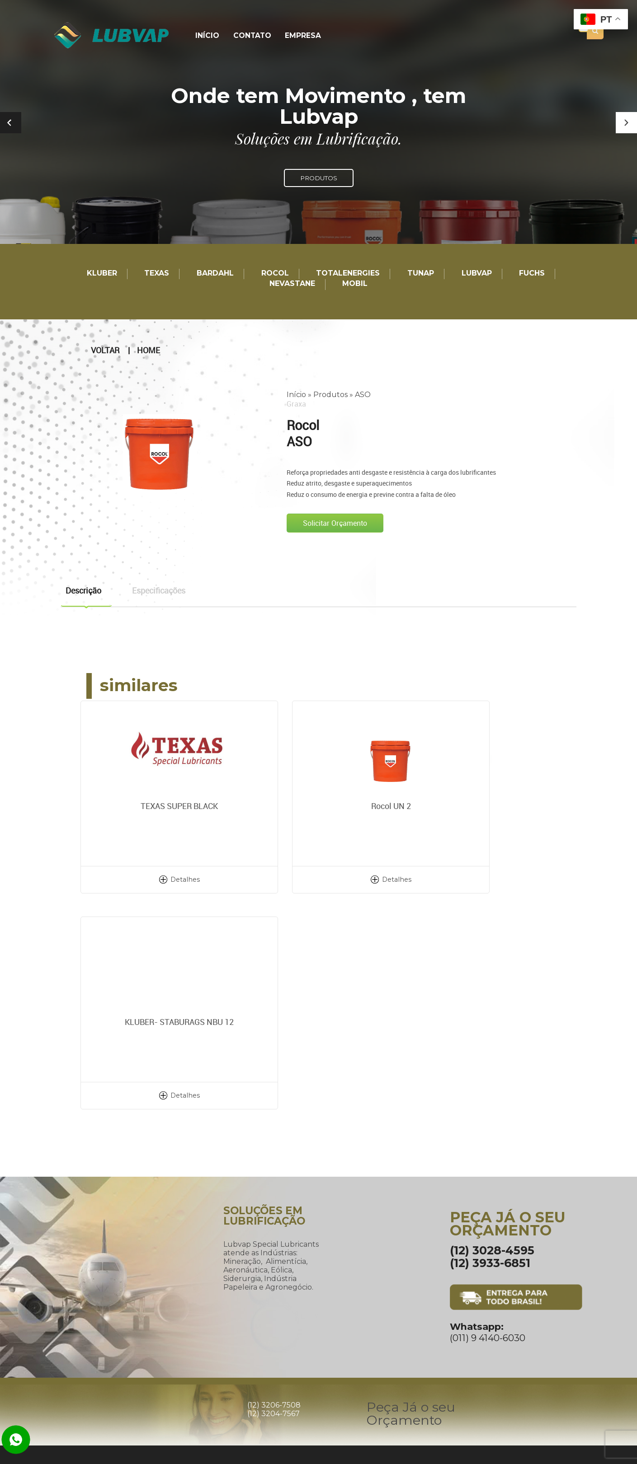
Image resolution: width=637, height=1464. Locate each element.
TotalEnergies (348, 273)
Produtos (330, 394)
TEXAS (156, 273)
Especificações (158, 590)
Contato (249, 36)
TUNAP (420, 273)
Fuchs (532, 273)
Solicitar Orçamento (335, 523)
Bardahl (215, 273)
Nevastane (292, 284)
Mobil (355, 284)
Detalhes (160, 879)
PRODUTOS (318, 178)
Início (206, 36)
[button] (626, 122)
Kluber (102, 273)
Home (148, 350)
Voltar (105, 350)
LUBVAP (477, 273)
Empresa (299, 36)
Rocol (275, 273)
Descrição (83, 590)
